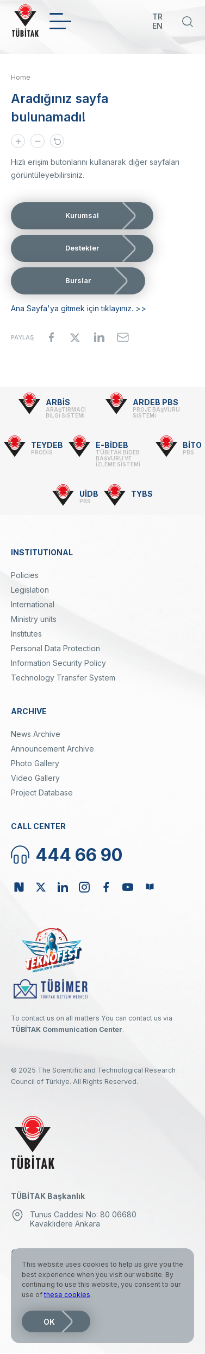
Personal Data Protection (55, 648)
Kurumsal (82, 215)
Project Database (42, 792)
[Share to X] (75, 337)
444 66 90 (78, 854)
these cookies (67, 1295)
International (32, 604)
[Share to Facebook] (51, 337)
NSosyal (19, 887)
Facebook (106, 887)
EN (157, 25)
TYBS (142, 493)
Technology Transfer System (63, 677)
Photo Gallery (35, 763)
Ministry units (34, 619)
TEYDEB (47, 445)
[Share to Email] (122, 337)
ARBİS (58, 402)
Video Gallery (35, 777)
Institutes (26, 633)
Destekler (82, 247)
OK (49, 1321)
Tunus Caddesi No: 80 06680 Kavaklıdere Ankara (83, 1219)
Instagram (84, 887)
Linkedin (62, 887)
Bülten (149, 887)
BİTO (192, 445)
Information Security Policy (58, 663)
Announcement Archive (52, 748)
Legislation (30, 589)
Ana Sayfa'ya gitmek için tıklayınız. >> (78, 308)
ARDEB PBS (155, 402)
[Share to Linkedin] (98, 337)
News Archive (35, 734)
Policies (25, 575)
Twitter (41, 887)
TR (157, 16)
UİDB (88, 493)
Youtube (128, 887)
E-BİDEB (112, 445)
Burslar (78, 280)
